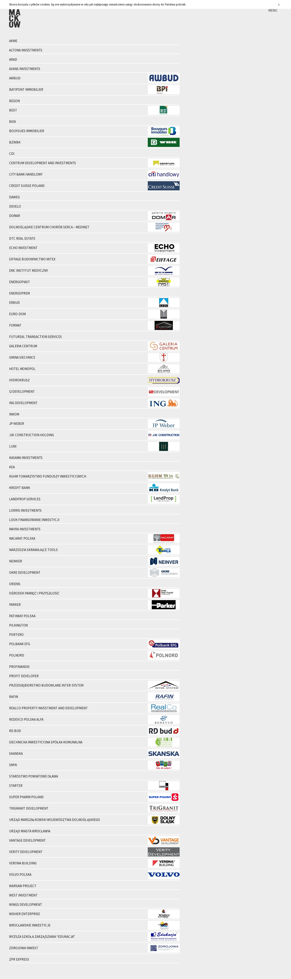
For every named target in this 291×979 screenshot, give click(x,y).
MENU (272, 10)
